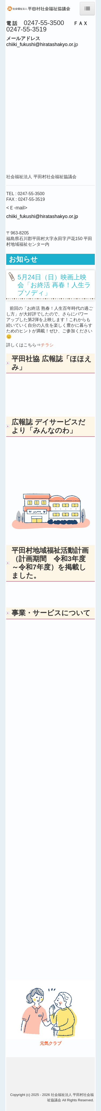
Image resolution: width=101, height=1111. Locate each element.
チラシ (47, 345)
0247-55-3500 (31, 193)
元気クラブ (50, 1043)
